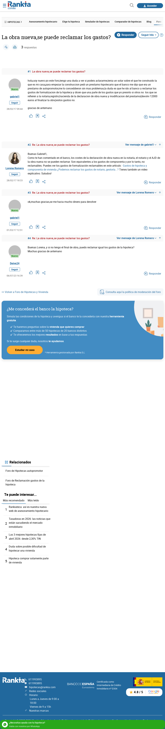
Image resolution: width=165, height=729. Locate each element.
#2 (29, 144)
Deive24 (14, 264)
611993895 (35, 679)
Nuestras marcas (39, 710)
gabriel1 (15, 97)
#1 (29, 71)
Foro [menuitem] (159, 21)
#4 (29, 238)
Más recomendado (13, 502)
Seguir (14, 103)
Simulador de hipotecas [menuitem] (97, 21)
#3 (29, 192)
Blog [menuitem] (149, 21)
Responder (125, 34)
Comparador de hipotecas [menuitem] (128, 21)
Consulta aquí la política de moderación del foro (130, 293)
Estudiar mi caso (25, 351)
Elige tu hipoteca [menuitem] (71, 21)
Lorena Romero (15, 168)
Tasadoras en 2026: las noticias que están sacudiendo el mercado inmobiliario (29, 524)
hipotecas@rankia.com (42, 687)
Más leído (33, 502)
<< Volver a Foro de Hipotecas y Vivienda (25, 293)
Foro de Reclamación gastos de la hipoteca (25, 484)
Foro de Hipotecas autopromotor (24, 472)
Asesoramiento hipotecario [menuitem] (43, 21)
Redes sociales (37, 691)
